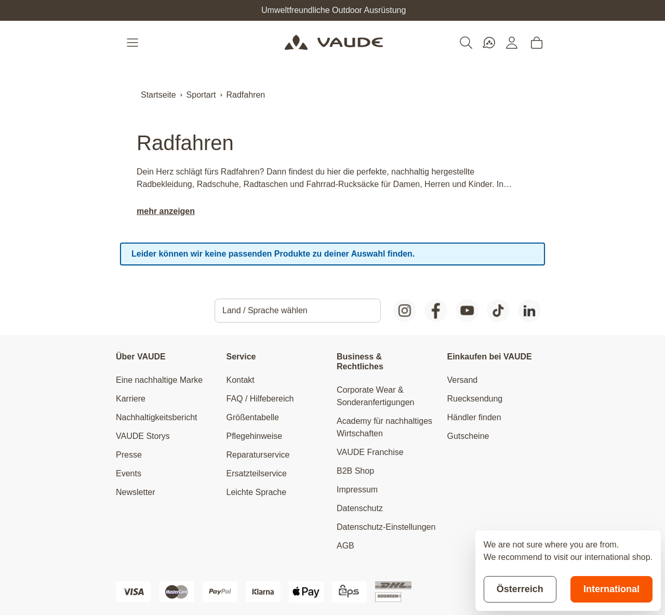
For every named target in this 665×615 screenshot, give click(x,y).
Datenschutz (360, 508)
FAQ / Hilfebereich (260, 398)
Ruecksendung (475, 398)
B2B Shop (355, 470)
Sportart (201, 94)
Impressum (357, 489)
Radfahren (246, 94)
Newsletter (135, 492)
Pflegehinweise (255, 436)
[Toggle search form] (466, 42)
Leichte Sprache (257, 492)
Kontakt (241, 380)
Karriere (130, 398)
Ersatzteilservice (257, 473)
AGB (345, 545)
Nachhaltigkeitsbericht (156, 417)
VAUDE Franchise (370, 452)
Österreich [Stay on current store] (520, 589)
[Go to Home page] (334, 42)
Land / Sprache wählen (265, 310)
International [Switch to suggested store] (611, 589)
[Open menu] (133, 42)
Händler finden (474, 417)
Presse (129, 454)
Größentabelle (253, 417)
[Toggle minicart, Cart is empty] (536, 42)
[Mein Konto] (511, 42)
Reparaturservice (258, 454)
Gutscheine (468, 436)
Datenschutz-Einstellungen (386, 527)
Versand (462, 380)
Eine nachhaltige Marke (159, 380)
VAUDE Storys (143, 436)
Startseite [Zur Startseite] (158, 94)
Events (128, 473)
